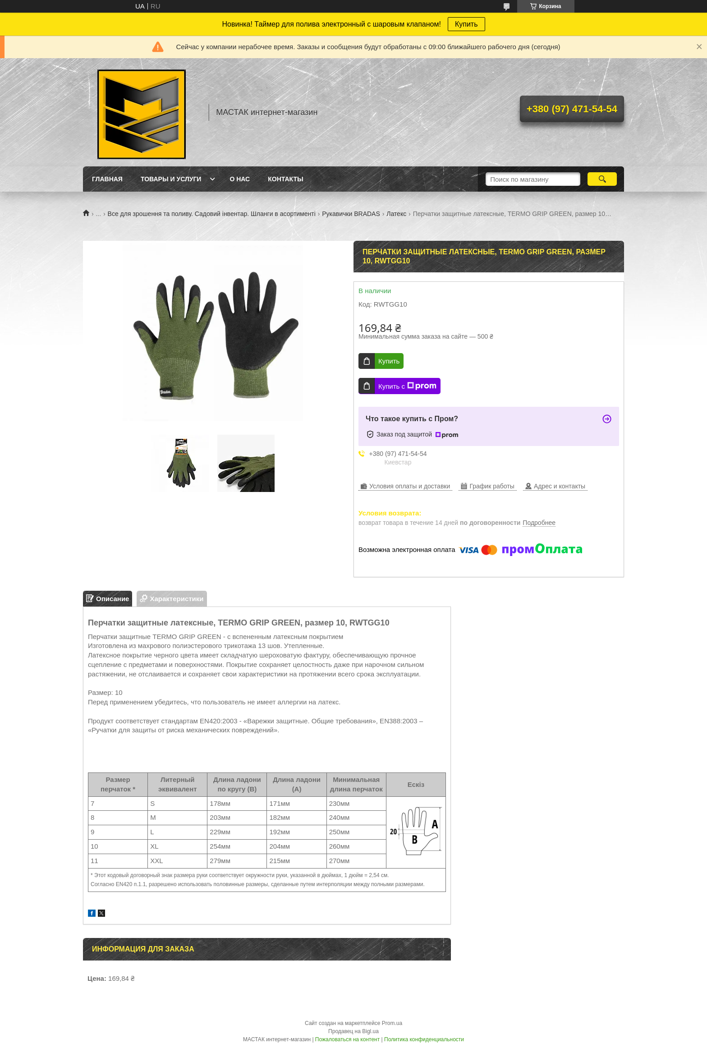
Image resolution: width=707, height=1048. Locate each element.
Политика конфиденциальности (424, 1039)
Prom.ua (392, 1023)
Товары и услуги (171, 179)
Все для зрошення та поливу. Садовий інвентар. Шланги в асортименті (212, 213)
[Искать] (602, 179)
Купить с (407, 386)
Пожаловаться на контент (347, 1039)
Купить (466, 24)
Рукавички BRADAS (351, 213)
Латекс (396, 213)
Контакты (285, 179)
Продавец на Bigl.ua (353, 1031)
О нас (240, 179)
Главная (107, 179)
